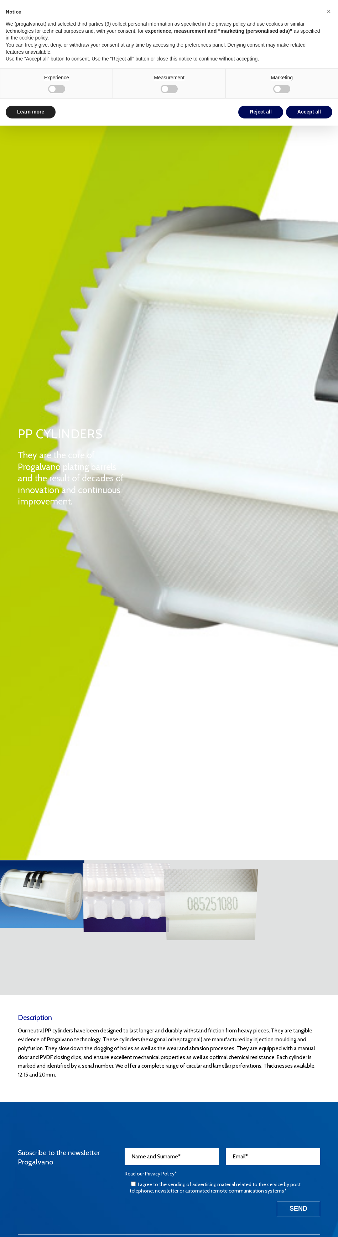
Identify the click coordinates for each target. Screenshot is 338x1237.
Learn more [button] (30, 112)
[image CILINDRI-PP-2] (126, 893)
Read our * (151, 1173)
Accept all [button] (309, 112)
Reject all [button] (260, 112)
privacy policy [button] (231, 24)
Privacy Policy (160, 1173)
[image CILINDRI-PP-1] (42, 893)
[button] (328, 11)
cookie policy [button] (33, 38)
